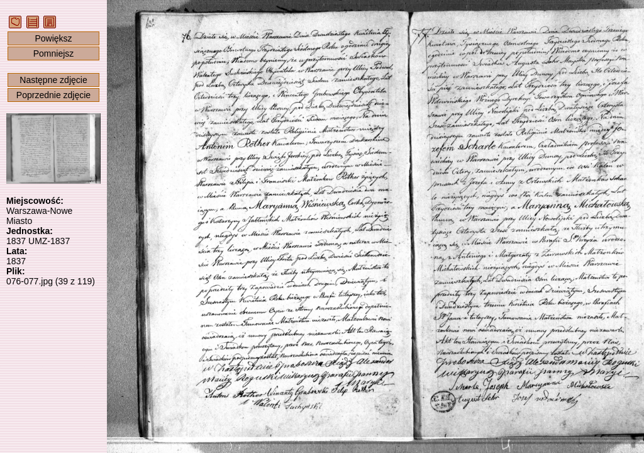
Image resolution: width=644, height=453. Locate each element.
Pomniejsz (53, 53)
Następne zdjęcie (53, 80)
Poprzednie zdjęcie (53, 95)
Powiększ (53, 38)
